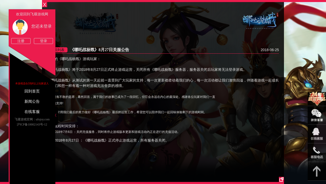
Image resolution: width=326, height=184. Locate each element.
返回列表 (57, 50)
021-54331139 (317, 152)
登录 (43, 41)
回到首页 (32, 91)
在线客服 (32, 112)
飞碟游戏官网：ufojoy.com (32, 119)
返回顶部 (317, 171)
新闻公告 (32, 101)
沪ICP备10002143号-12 (32, 124)
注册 (20, 41)
